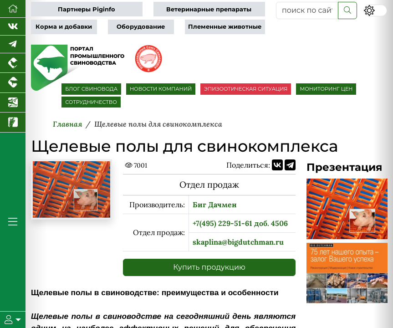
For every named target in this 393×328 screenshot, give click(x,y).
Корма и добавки (64, 26)
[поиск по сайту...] (307, 10)
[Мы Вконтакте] (13, 27)
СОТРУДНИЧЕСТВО (91, 102)
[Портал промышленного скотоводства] (13, 82)
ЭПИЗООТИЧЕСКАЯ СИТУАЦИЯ (245, 89)
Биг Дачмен (215, 204)
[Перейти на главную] (13, 9)
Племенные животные (224, 26)
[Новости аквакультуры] (13, 103)
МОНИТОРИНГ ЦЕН (326, 89)
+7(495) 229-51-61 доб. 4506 (240, 223)
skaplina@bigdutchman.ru (238, 241)
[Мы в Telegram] (13, 44)
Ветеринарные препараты (208, 9)
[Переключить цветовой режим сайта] (375, 10)
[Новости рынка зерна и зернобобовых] (13, 122)
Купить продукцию (209, 267)
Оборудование (141, 26)
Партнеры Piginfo (86, 9)
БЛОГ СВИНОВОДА (91, 89)
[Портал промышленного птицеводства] (13, 63)
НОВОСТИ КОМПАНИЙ (161, 89)
